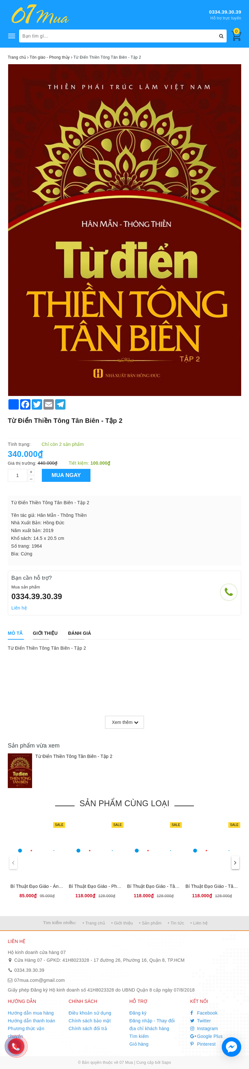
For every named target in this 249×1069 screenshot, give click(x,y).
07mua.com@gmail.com (39, 980)
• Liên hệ (199, 923)
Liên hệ (19, 607)
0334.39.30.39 (225, 12)
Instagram (204, 1028)
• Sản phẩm (150, 923)
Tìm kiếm (139, 1036)
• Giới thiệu (122, 923)
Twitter (200, 1020)
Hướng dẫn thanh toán (31, 1020)
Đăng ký (138, 1013)
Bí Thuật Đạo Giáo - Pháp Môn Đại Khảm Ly (114, 886)
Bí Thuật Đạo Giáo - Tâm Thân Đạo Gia (168, 886)
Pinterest (203, 1044)
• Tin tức (176, 923)
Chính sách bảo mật (90, 1020)
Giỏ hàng (138, 1044)
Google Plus (206, 1036)
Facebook (204, 1013)
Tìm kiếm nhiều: (59, 922)
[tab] (15, 633)
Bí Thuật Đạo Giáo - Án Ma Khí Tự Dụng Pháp (58, 886)
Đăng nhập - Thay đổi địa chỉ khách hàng (152, 1024)
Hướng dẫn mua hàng (31, 1013)
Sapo (166, 1062)
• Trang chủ (93, 923)
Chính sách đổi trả (88, 1028)
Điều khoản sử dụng (90, 1013)
